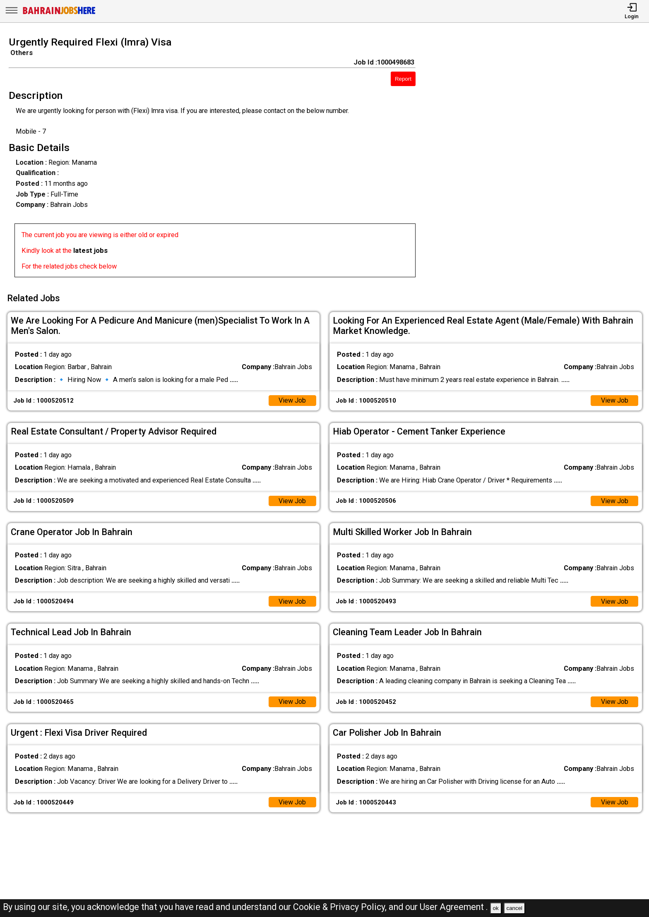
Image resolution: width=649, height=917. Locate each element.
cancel (514, 908)
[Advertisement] (540, 160)
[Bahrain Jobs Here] (59, 13)
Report (403, 79)
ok (496, 908)
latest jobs (90, 250)
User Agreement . (454, 907)
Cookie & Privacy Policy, (341, 907)
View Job (292, 399)
